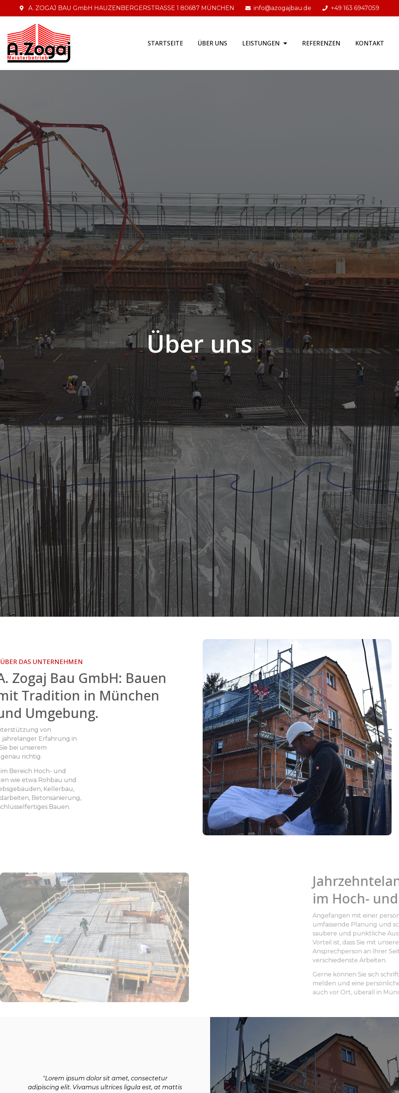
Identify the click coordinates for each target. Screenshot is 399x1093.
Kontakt (369, 43)
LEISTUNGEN (264, 43)
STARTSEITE (165, 43)
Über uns (212, 43)
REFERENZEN (321, 43)
